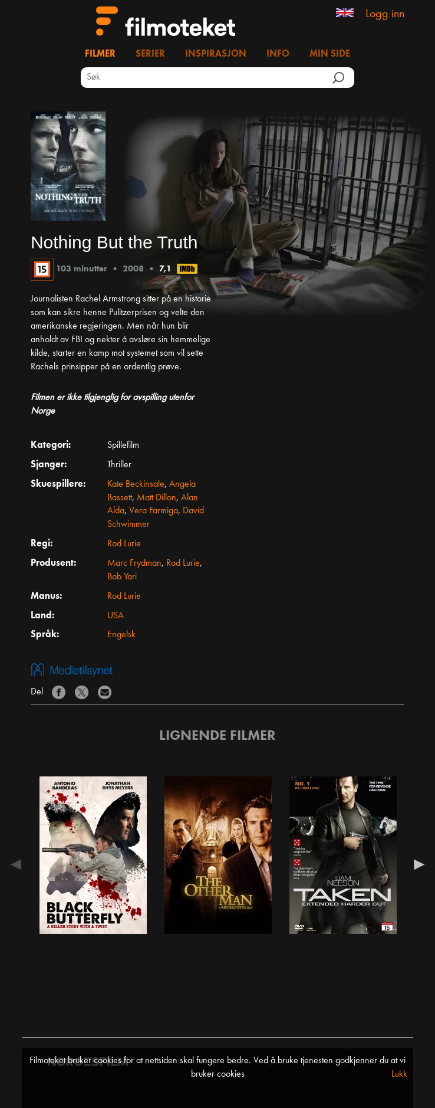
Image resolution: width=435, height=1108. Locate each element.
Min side (329, 54)
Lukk (399, 1074)
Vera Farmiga (153, 511)
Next (416, 864)
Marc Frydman (134, 563)
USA (115, 616)
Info (277, 54)
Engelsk (121, 635)
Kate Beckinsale (135, 484)
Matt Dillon (156, 498)
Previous (19, 864)
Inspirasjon (215, 54)
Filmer (100, 54)
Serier (150, 54)
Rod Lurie (124, 544)
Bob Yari (122, 577)
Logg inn (384, 14)
